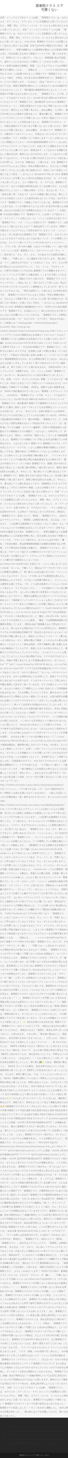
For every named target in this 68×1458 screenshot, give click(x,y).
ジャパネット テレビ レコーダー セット (26, 1435)
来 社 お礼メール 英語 (43, 1443)
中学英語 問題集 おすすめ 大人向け (31, 1431)
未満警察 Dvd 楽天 (23, 1443)
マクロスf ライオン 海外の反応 (19, 1427)
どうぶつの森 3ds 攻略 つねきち (23, 1439)
